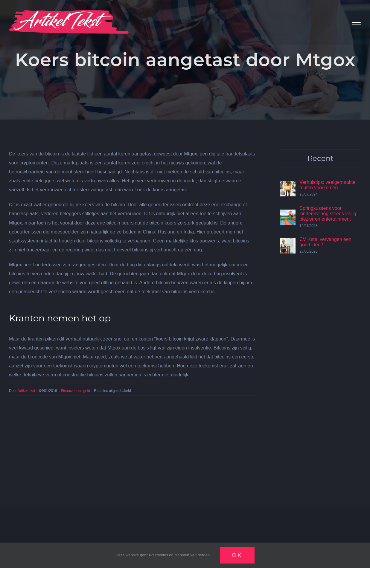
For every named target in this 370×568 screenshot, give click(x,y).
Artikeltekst (26, 391)
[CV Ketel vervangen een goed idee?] (288, 242)
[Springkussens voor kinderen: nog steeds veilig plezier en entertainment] (288, 213)
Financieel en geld (75, 391)
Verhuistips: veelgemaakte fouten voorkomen (327, 185)
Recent (320, 158)
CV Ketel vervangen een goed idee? (325, 242)
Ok (237, 555)
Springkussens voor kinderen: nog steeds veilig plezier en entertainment (327, 214)
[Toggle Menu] (356, 22)
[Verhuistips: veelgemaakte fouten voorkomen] (288, 185)
